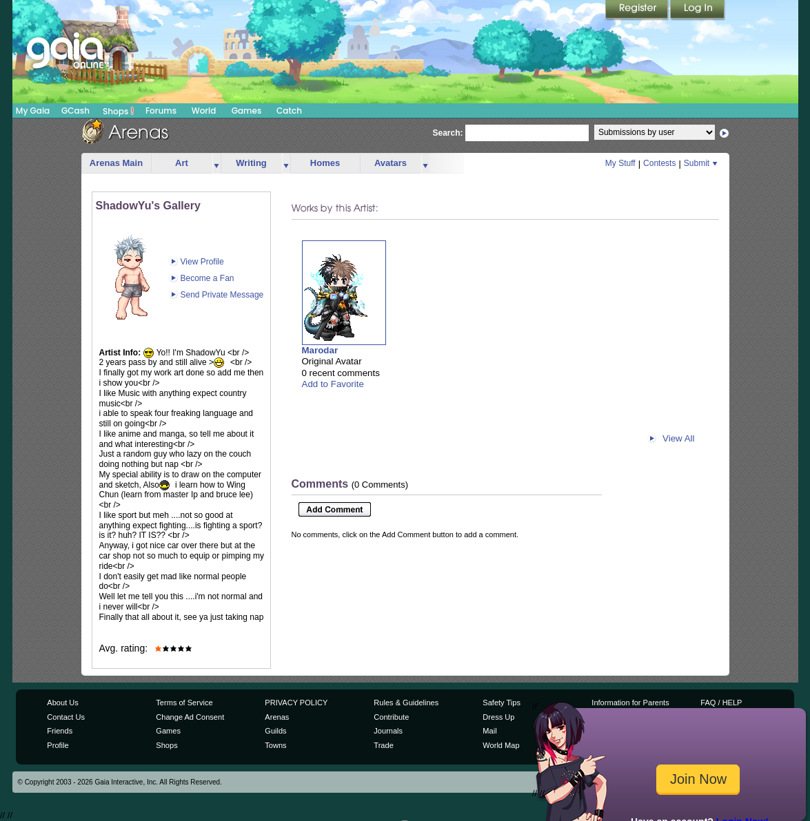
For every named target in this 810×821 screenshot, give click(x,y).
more (216, 164)
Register (637, 10)
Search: (448, 133)
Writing (251, 163)
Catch (289, 110)
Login (697, 10)
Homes (325, 163)
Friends (59, 731)
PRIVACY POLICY (296, 702)
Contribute (391, 717)
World (204, 110)
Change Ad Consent (190, 717)
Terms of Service (184, 702)
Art (181, 163)
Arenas (277, 717)
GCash (75, 110)
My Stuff (620, 163)
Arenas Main (116, 163)
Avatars (390, 163)
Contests (659, 163)
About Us (62, 702)
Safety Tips (501, 702)
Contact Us (66, 717)
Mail (489, 731)
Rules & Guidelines (406, 702)
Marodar (320, 350)
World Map (501, 745)
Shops (118, 111)
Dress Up (498, 717)
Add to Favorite (333, 384)
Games (247, 110)
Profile (57, 745)
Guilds (275, 731)
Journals (388, 731)
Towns (275, 745)
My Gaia (33, 110)
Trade (383, 745)
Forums (160, 110)
